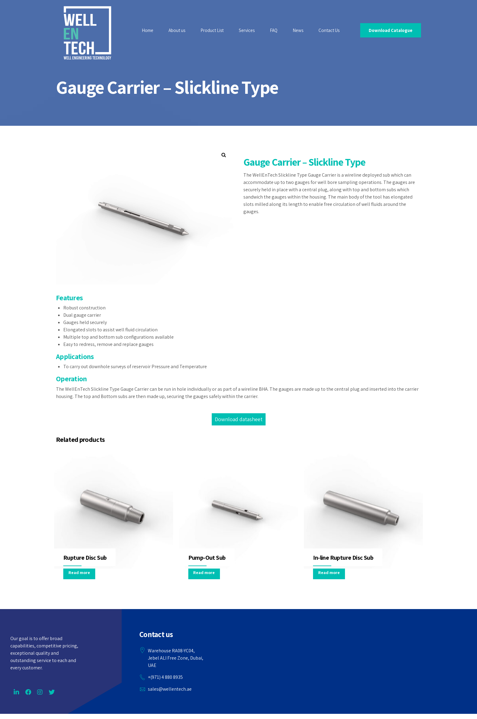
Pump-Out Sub (207, 558)
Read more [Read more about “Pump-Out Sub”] (204, 572)
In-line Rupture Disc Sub (343, 558)
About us (177, 30)
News (298, 30)
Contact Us (329, 30)
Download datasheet (239, 419)
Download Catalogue (391, 30)
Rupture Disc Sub (84, 558)
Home (147, 30)
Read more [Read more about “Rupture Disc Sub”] (79, 572)
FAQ (273, 30)
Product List (212, 30)
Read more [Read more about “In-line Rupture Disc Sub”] (329, 572)
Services (247, 30)
